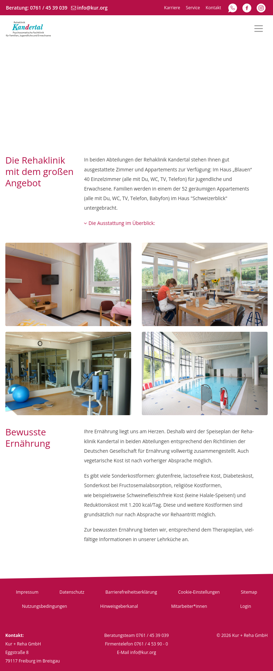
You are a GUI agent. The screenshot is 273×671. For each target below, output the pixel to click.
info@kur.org (92, 7)
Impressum (27, 592)
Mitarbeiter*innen (189, 606)
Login (245, 606)
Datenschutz (71, 592)
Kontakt (213, 8)
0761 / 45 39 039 (49, 7)
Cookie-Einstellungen (199, 592)
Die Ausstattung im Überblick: (119, 223)
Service (193, 8)
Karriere (172, 8)
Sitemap (249, 592)
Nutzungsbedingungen (44, 606)
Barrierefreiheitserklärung (131, 592)
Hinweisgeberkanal (119, 606)
